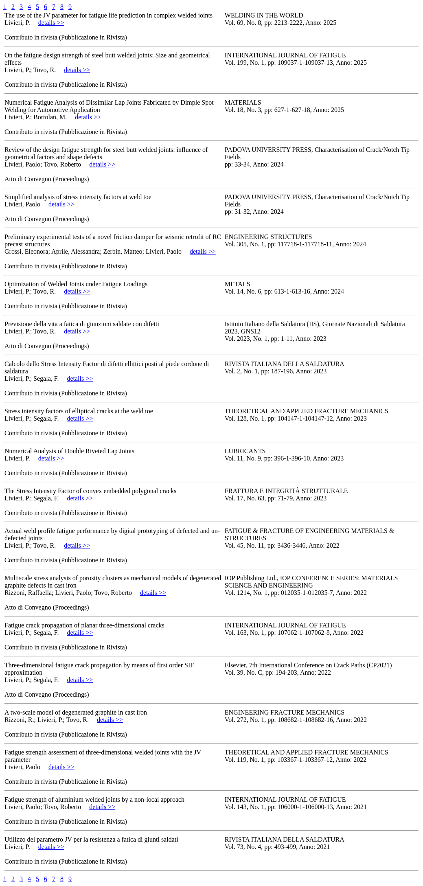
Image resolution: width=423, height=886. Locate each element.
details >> (51, 22)
